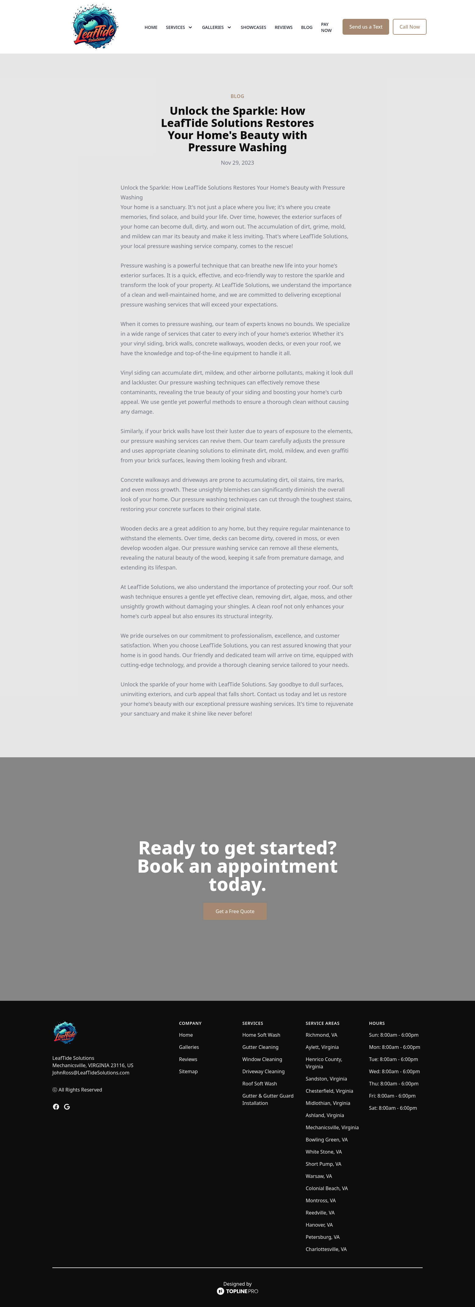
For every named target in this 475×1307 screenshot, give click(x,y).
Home (151, 27)
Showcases (253, 27)
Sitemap (188, 1071)
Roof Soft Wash (259, 1083)
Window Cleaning (262, 1059)
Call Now (409, 26)
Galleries (189, 1047)
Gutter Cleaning (260, 1047)
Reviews (284, 27)
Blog (307, 27)
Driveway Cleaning (263, 1071)
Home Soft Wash (261, 1035)
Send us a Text (365, 26)
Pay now (326, 27)
